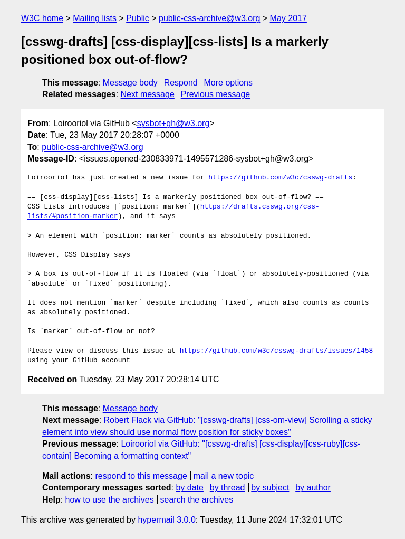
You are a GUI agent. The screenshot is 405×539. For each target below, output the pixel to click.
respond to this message (141, 475)
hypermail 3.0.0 (166, 519)
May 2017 (288, 18)
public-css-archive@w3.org (209, 18)
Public (137, 18)
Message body (130, 82)
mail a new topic (224, 475)
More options (228, 82)
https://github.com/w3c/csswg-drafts (280, 178)
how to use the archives (109, 499)
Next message (148, 94)
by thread (227, 487)
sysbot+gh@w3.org (173, 123)
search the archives (197, 499)
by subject (270, 487)
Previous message (215, 94)
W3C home (42, 18)
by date (189, 487)
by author (313, 487)
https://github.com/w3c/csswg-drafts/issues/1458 (276, 351)
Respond (181, 82)
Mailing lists (95, 18)
